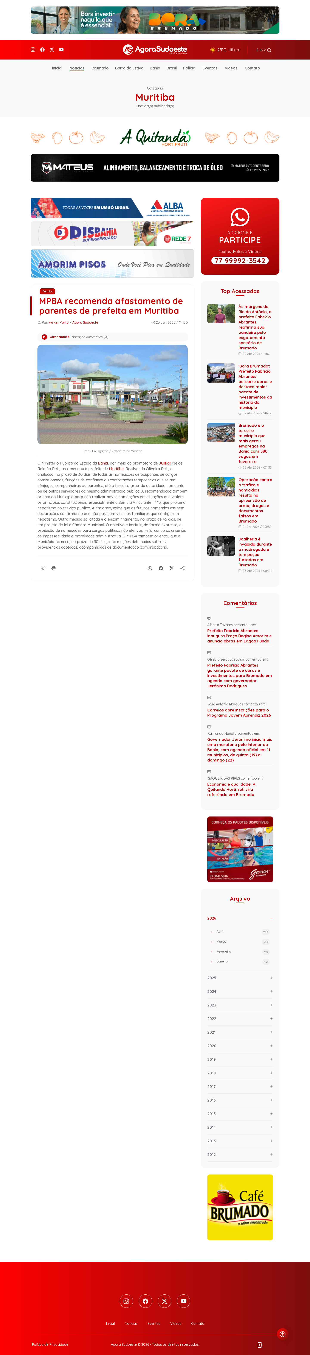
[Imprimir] (53, 565)
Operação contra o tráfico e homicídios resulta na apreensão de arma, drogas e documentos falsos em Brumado (255, 498)
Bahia (155, 65)
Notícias (77, 65)
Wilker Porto (59, 320)
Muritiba (47, 289)
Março (243, 940)
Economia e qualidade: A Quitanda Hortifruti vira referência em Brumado (231, 787)
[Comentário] (43, 565)
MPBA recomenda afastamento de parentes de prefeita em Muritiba (112, 303)
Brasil (172, 65)
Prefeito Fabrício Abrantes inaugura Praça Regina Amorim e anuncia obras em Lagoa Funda (239, 633)
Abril (243, 930)
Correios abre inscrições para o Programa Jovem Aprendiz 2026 (239, 710)
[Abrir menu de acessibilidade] (282, 1334)
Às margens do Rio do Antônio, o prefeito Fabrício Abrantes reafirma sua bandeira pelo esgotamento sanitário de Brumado (255, 325)
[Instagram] (33, 49)
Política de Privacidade (50, 1342)
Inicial (57, 65)
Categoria (155, 86)
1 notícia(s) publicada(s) (155, 104)
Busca (263, 49)
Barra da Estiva (129, 65)
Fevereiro (243, 950)
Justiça (165, 461)
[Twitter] (52, 49)
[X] (171, 565)
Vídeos (231, 65)
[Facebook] (42, 49)
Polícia (189, 65)
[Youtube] (61, 49)
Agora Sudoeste (85, 320)
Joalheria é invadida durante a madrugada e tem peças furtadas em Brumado (255, 549)
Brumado (100, 65)
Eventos (210, 65)
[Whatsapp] (150, 565)
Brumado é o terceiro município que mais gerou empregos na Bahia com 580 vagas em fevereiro (253, 441)
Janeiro (243, 959)
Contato (252, 65)
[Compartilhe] (182, 565)
